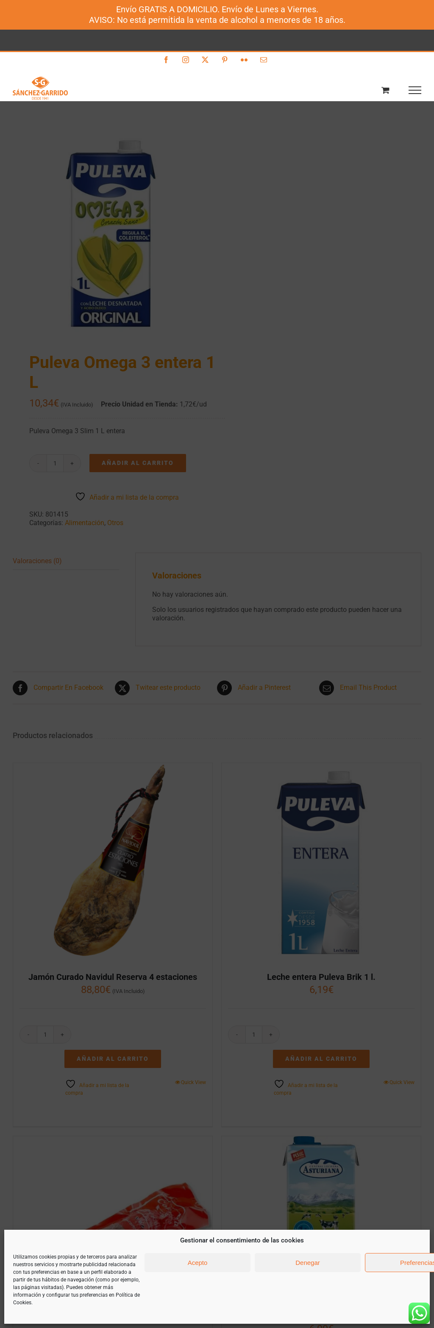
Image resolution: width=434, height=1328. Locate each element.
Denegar (307, 1262)
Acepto (198, 1262)
